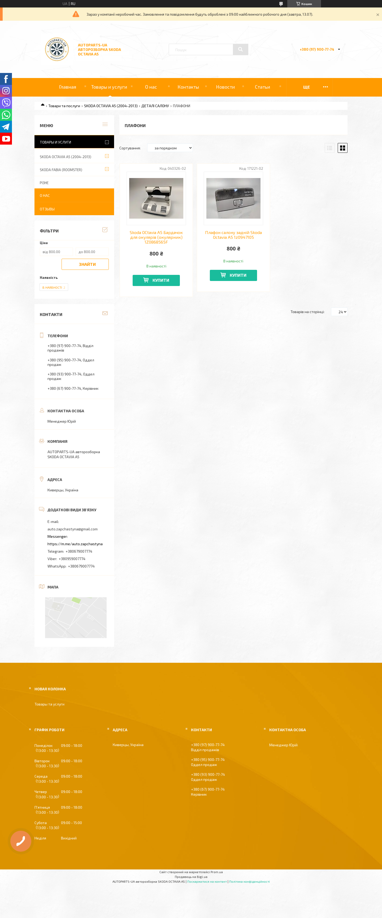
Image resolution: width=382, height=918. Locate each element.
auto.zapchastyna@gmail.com (72, 529)
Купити (161, 280)
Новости (225, 87)
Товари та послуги (64, 105)
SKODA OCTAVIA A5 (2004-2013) (111, 105)
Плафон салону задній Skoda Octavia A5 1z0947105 (233, 235)
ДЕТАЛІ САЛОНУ (155, 105)
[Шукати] (240, 49)
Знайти (87, 264)
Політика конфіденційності (249, 881)
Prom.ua (217, 872)
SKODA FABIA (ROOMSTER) (61, 170)
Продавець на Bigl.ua (191, 876)
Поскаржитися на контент (207, 881)
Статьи (262, 87)
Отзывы (47, 209)
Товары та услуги (49, 704)
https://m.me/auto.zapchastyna (75, 544)
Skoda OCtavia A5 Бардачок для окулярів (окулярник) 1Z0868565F (156, 237)
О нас (151, 87)
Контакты (188, 87)
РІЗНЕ (44, 183)
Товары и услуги (109, 87)
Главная (67, 87)
